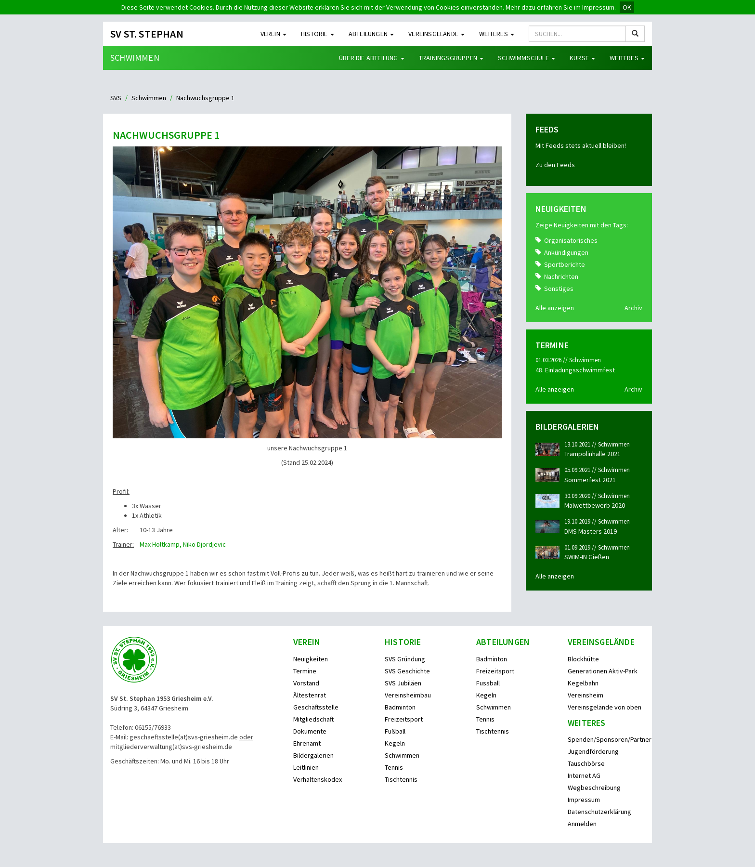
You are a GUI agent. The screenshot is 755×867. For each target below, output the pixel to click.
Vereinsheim (585, 695)
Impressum (584, 799)
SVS (115, 97)
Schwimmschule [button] (526, 57)
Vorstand (306, 683)
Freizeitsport (404, 719)
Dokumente (309, 731)
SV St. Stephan (146, 33)
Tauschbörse (586, 763)
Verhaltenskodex (317, 779)
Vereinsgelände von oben (604, 707)
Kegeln (395, 743)
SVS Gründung (405, 659)
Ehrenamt (307, 743)
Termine (304, 671)
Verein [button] (273, 33)
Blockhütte (583, 659)
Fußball (395, 731)
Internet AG (584, 775)
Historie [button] (317, 33)
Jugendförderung (593, 751)
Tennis (394, 767)
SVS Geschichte (407, 671)
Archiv (633, 307)
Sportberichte (564, 264)
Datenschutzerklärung (599, 811)
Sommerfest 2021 (590, 479)
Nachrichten (561, 276)
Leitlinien (306, 767)
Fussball (488, 683)
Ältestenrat (309, 695)
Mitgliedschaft (313, 719)
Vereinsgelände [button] (436, 33)
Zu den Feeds (555, 164)
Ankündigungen (566, 252)
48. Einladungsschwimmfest (575, 370)
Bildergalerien (313, 755)
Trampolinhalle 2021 (592, 453)
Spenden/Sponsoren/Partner (609, 739)
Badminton (400, 707)
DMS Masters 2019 (590, 531)
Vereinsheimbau (408, 695)
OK (627, 7)
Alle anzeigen (554, 307)
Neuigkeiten (310, 659)
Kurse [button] (582, 57)
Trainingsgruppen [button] (451, 57)
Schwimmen (134, 57)
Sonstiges (558, 288)
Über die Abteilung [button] (371, 57)
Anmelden (582, 823)
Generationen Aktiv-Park (603, 671)
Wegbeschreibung (594, 787)
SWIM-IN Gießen (586, 556)
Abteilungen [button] (371, 33)
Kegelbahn (583, 683)
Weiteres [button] (496, 33)
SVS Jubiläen (403, 683)
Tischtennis (401, 779)
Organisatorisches (571, 240)
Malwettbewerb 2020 (594, 505)
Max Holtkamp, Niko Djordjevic (183, 544)
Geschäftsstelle (315, 707)
